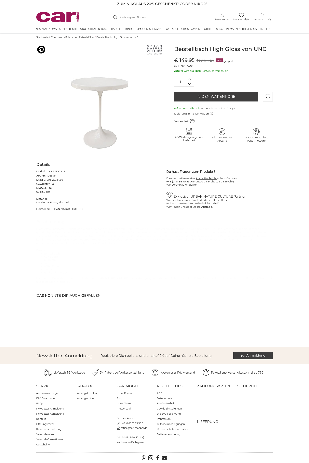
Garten (258, 28)
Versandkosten (45, 434)
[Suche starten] (116, 17)
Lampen (195, 28)
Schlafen (93, 28)
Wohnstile (70, 37)
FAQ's (39, 403)
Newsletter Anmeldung (50, 408)
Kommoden (140, 28)
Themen (247, 28)
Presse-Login (124, 408)
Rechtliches (169, 386)
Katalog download (87, 393)
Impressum (164, 418)
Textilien (207, 28)
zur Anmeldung (253, 355)
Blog (267, 28)
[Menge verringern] (189, 84)
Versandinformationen (49, 439)
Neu (38, 28)
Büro (82, 28)
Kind (128, 28)
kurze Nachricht (206, 178)
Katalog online (85, 398)
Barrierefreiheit (166, 403)
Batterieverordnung (169, 434)
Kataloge (86, 386)
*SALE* (46, 28)
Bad (113, 28)
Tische (73, 28)
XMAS (54, 28)
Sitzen (63, 28)
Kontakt (41, 418)
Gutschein (221, 28)
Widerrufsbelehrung (169, 413)
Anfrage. (207, 206)
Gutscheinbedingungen (171, 424)
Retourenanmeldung (48, 429)
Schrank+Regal (160, 28)
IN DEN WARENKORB (216, 96)
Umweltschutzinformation (173, 429)
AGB (159, 393)
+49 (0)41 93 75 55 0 (132, 423)
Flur (121, 28)
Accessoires (180, 28)
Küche (105, 28)
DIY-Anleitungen (46, 398)
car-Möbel (128, 386)
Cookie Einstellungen (169, 408)
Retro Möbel (86, 37)
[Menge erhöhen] (189, 79)
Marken (235, 28)
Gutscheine (43, 444)
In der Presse (124, 393)
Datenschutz (164, 398)
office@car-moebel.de (134, 427)
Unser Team (124, 403)
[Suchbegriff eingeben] (155, 17)
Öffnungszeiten (45, 424)
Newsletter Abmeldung (50, 413)
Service (44, 386)
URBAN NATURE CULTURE (112, 278)
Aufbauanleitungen (47, 393)
